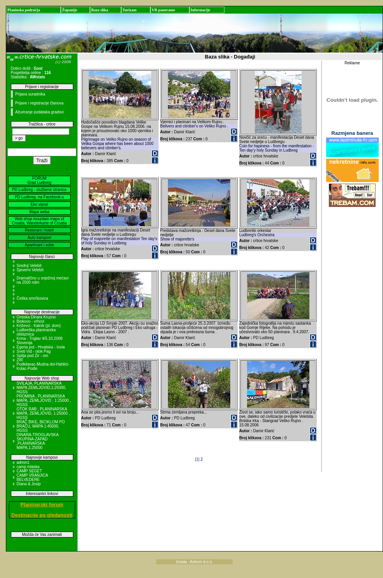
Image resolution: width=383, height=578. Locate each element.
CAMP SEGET (29, 471)
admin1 (23, 462)
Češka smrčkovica (32, 298)
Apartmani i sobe (39, 245)
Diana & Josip (29, 484)
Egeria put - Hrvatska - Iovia (41, 347)
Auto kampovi (39, 237)
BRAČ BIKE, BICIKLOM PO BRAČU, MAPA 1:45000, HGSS (41, 426)
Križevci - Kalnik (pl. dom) (39, 325)
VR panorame (163, 10)
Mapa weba (39, 212)
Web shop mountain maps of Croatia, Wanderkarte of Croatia (39, 221)
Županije (69, 10)
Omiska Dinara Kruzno (36, 317)
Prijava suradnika (30, 94)
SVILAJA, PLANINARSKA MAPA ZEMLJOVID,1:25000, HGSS (42, 387)
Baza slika (99, 10)
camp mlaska (28, 467)
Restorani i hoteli (39, 230)
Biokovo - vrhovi (30, 321)
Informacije (200, 10)
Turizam (129, 10)
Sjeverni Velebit (30, 270)
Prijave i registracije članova (39, 103)
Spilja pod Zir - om (32, 356)
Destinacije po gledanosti (41, 515)
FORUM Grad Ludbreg (39, 180)
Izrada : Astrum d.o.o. (194, 562)
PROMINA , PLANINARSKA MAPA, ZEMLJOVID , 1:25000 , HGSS (44, 400)
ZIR (20, 360)
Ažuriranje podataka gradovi (39, 112)
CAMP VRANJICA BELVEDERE (32, 477)
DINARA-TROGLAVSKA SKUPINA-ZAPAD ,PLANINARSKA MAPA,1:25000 (38, 441)
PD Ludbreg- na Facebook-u (39, 197)
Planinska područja (23, 10)
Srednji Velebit (29, 265)
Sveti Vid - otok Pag (34, 351)
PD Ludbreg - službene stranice (39, 189)
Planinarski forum (42, 504)
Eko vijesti (39, 204)
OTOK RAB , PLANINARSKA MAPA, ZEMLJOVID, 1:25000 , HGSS (43, 413)
